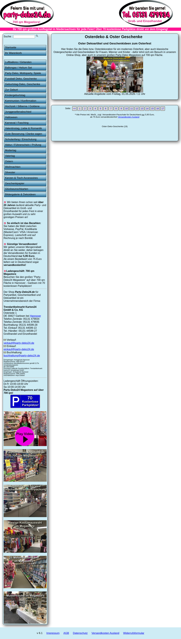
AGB (66, 633)
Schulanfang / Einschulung (20, 139)
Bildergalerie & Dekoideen (20, 194)
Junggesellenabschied (18, 111)
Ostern (9, 161)
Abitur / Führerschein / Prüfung (23, 144)
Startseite (10, 47)
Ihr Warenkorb (13, 53)
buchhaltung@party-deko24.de (22, 355)
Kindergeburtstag (15, 95)
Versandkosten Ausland (128, 117)
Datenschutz (80, 633)
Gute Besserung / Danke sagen (23, 133)
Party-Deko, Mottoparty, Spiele (23, 73)
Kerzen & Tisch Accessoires (21, 177)
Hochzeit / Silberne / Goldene (22, 106)
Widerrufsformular (133, 633)
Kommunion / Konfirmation (20, 100)
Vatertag (10, 155)
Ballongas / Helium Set (18, 67)
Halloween (11, 117)
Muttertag (10, 150)
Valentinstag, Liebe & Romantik (23, 128)
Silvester (10, 172)
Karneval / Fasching (16, 122)
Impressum (52, 633)
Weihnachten (12, 166)
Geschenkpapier (14, 183)
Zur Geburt (11, 89)
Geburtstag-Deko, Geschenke (22, 84)
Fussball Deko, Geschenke (21, 78)
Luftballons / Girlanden (18, 62)
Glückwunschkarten (16, 188)
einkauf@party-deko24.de (19, 349)
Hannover (35, 315)
